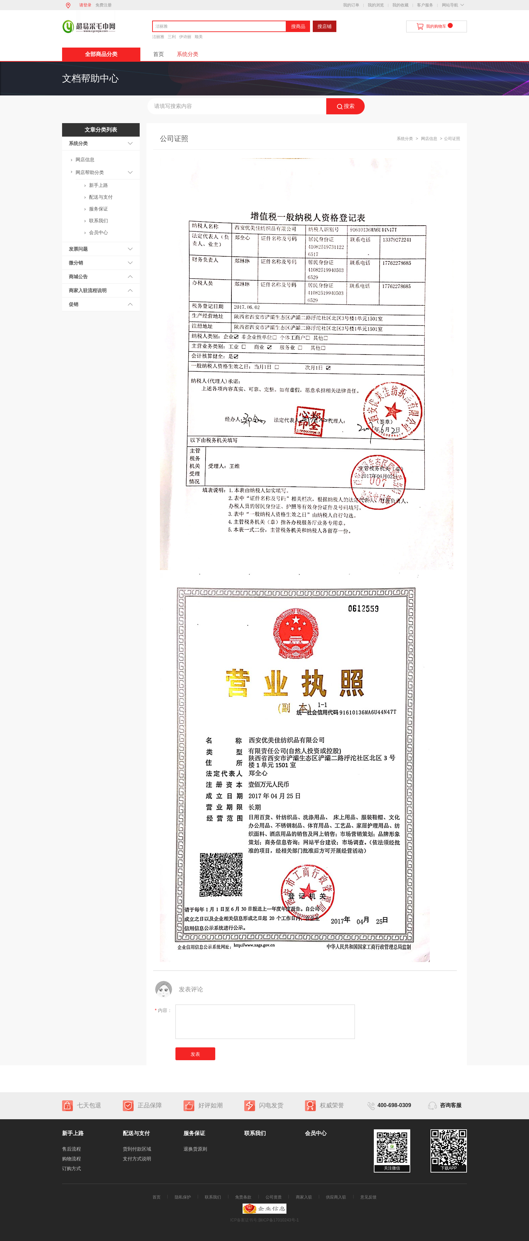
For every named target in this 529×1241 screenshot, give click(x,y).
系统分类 (187, 54)
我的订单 (351, 5)
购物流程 (71, 1158)
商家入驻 (304, 1197)
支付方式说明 (137, 1158)
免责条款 (243, 1197)
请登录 (85, 5)
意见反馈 (368, 1197)
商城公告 (78, 276)
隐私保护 (183, 1197)
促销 (73, 304)
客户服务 (425, 5)
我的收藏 (400, 5)
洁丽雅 (158, 36)
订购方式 (71, 1168)
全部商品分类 (101, 54)
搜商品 (298, 26)
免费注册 (103, 5)
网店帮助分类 (90, 172)
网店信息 (85, 159)
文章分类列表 (101, 130)
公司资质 (274, 1197)
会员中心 (98, 232)
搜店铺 (324, 26)
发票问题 (78, 249)
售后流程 (71, 1149)
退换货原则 (195, 1149)
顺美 (199, 36)
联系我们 (98, 220)
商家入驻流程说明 (88, 290)
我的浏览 (376, 5)
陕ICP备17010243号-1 (278, 1220)
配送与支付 (101, 197)
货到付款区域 (137, 1149)
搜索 (346, 106)
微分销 (76, 262)
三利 (172, 36)
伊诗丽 (185, 36)
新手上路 (98, 185)
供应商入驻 (336, 1197)
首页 (158, 54)
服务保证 (98, 208)
